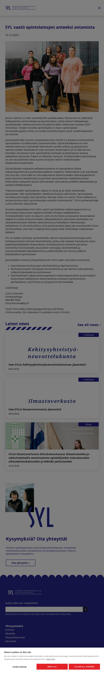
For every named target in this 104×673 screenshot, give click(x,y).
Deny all (52, 667)
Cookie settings (20, 667)
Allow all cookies (84, 667)
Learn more (50, 659)
